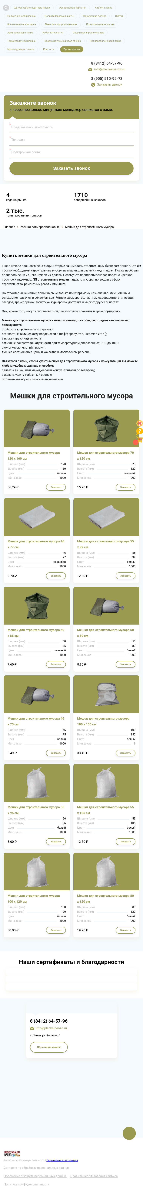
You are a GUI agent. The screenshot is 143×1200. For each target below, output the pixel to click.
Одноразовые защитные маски (32, 7)
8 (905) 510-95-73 (106, 78)
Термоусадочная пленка (21, 40)
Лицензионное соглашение (62, 1160)
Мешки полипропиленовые (88, 32)
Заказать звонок (109, 84)
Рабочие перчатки (52, 32)
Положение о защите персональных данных (35, 1176)
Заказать (56, 487)
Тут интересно (72, 49)
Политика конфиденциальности (26, 1184)
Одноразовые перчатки (72, 7)
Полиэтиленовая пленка (21, 16)
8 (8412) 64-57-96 (106, 63)
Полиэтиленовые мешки (100, 24)
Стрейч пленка (103, 7)
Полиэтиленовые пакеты (59, 16)
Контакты (49, 49)
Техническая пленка (94, 16)
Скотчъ (119, 16)
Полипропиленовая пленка (105, 40)
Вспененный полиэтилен (21, 24)
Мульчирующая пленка (20, 49)
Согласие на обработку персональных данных (36, 1168)
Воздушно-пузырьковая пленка (63, 40)
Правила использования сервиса (94, 1176)
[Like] (139, 426)
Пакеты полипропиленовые (61, 24)
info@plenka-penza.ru (109, 69)
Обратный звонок (49, 1047)
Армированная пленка (20, 32)
